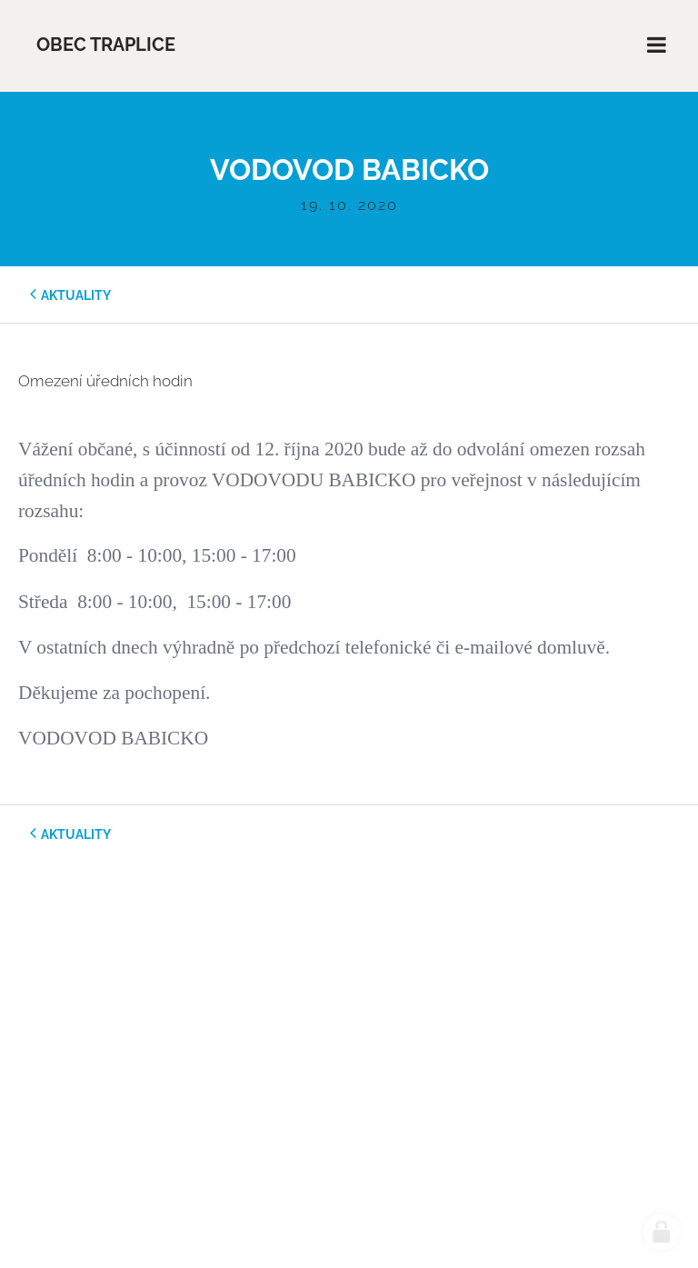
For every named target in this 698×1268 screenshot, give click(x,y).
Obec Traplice (105, 45)
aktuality (76, 295)
